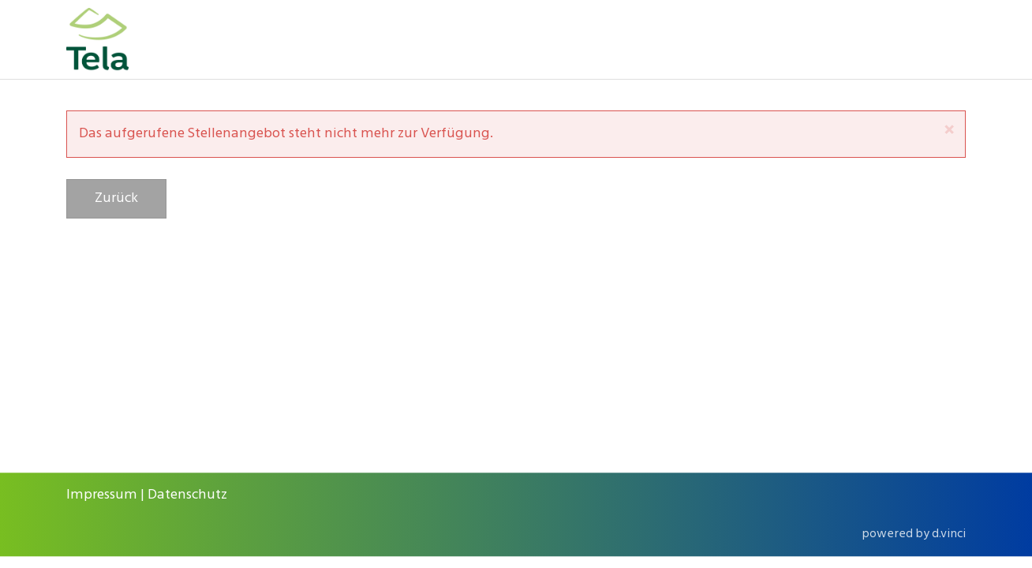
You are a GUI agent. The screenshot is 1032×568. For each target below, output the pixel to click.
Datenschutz (187, 495)
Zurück (116, 198)
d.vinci (949, 534)
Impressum (101, 495)
